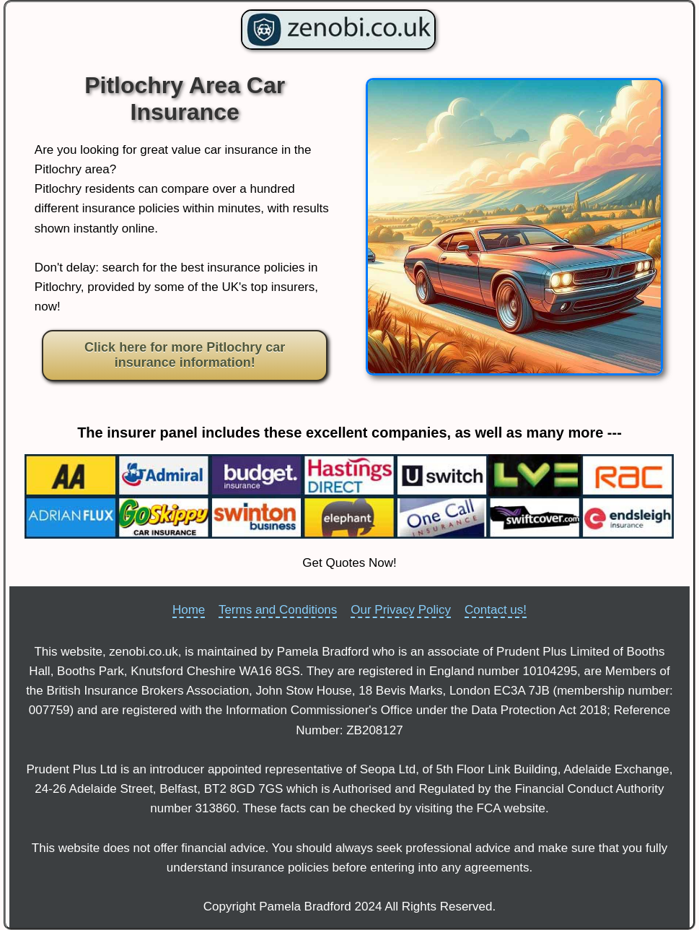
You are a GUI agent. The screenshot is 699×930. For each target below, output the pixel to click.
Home (188, 610)
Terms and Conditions (278, 610)
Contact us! (496, 610)
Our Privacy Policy (401, 610)
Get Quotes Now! (349, 563)
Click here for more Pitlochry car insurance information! (184, 355)
